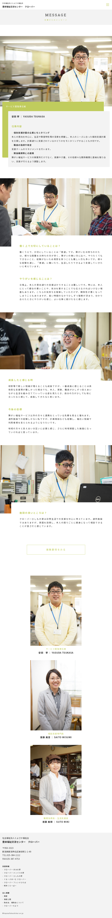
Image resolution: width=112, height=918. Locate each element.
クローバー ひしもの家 (13, 876)
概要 (6, 896)
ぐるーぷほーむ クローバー (15, 879)
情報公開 (7, 899)
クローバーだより (11, 906)
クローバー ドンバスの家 (14, 873)
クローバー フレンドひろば (15, 882)
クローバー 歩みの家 (12, 869)
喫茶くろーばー (10, 885)
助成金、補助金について (14, 902)
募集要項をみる (56, 549)
